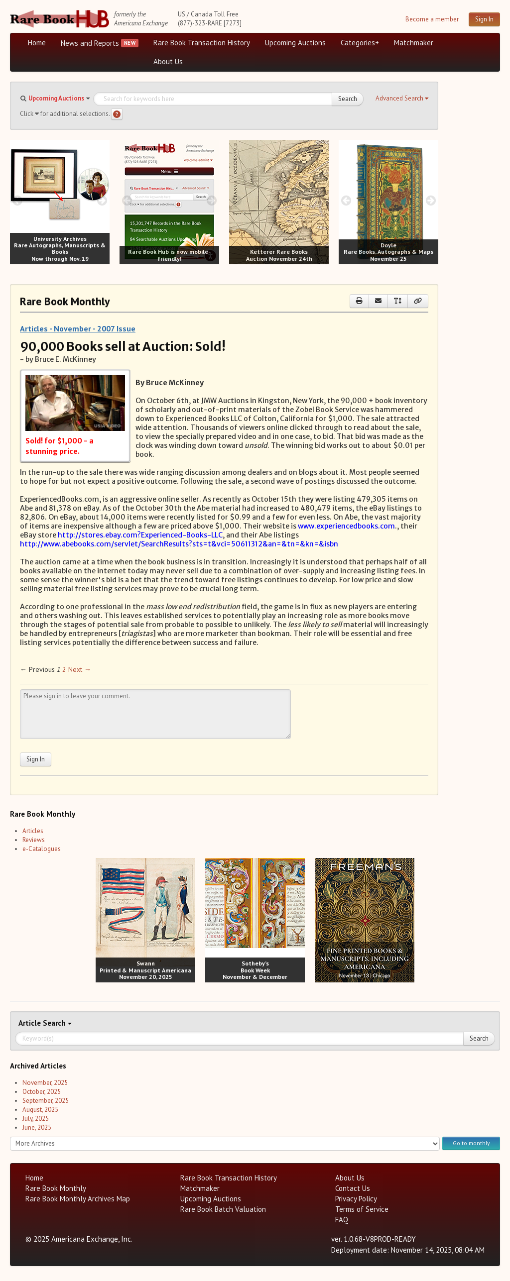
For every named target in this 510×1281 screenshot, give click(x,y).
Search (347, 99)
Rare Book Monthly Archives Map (77, 1198)
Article (30, 1023)
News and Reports (90, 43)
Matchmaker (413, 42)
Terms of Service (361, 1209)
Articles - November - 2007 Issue (77, 328)
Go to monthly (471, 1143)
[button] (402, 99)
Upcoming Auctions (295, 42)
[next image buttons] (102, 200)
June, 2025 (36, 1127)
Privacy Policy (356, 1198)
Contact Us (352, 1188)
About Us (168, 61)
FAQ (341, 1219)
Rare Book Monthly (55, 1188)
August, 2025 (40, 1109)
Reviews (33, 840)
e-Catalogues (41, 849)
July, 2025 (35, 1118)
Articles (32, 831)
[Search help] (117, 114)
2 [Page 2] (64, 669)
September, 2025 (45, 1100)
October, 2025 (41, 1091)
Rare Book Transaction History (201, 42)
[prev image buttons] (17, 200)
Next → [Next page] (79, 669)
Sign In (484, 19)
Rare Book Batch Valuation (223, 1209)
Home (37, 42)
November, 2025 (45, 1082)
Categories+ (360, 42)
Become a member (432, 19)
